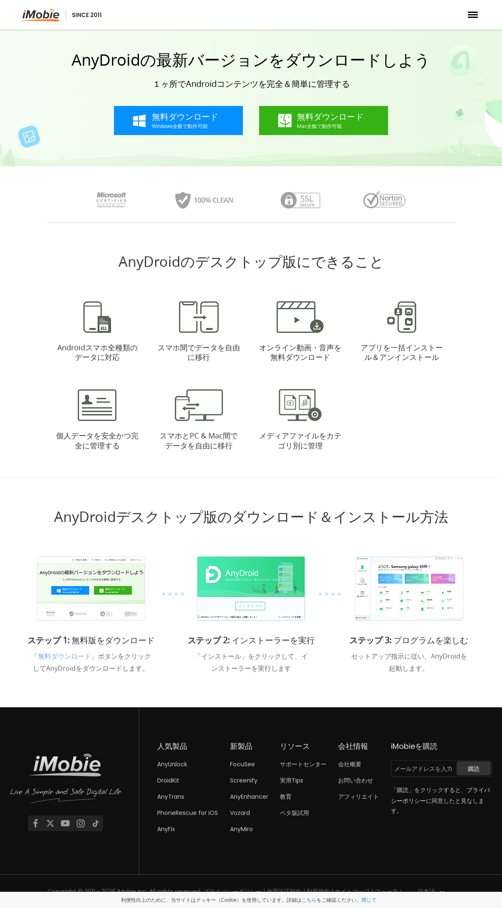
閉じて (368, 899)
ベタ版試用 (294, 813)
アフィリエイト (358, 796)
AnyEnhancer (249, 796)
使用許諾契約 (284, 891)
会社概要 (349, 764)
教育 (286, 796)
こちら (309, 899)
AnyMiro (241, 829)
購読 (474, 768)
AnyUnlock (172, 764)
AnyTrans (170, 796)
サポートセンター (303, 764)
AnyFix (166, 829)
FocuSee (242, 764)
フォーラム (389, 891)
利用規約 (318, 891)
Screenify (243, 780)
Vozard (240, 813)
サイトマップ (352, 891)
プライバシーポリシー (232, 891)
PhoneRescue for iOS (187, 813)
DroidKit (168, 780)
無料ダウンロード (64, 656)
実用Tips (291, 780)
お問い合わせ (355, 780)
